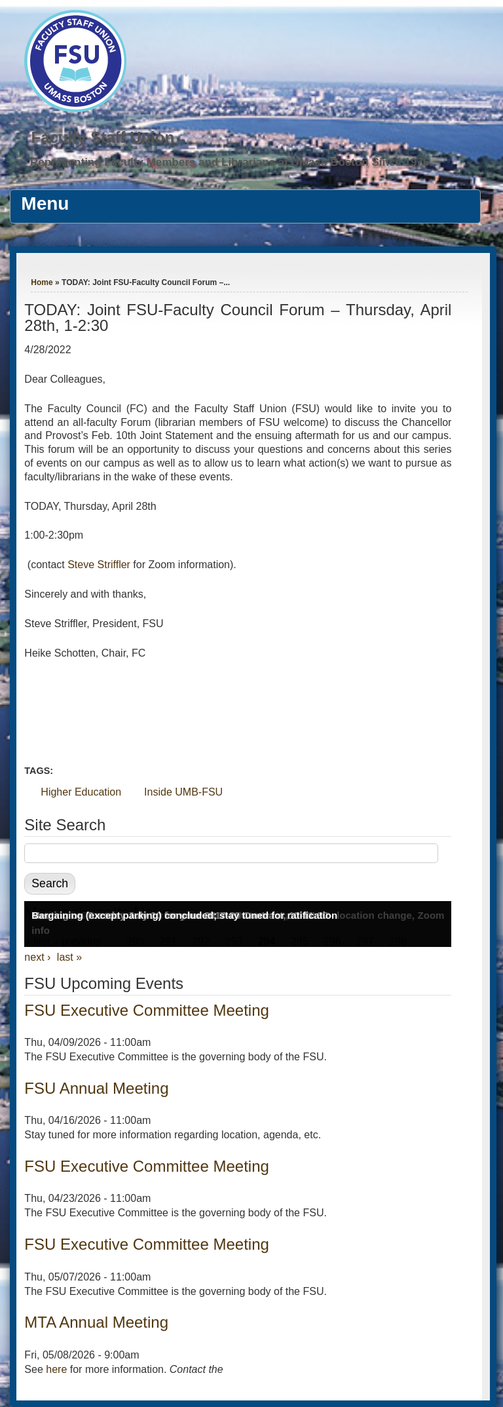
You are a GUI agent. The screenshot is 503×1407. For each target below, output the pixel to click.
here (56, 1369)
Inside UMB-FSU (183, 792)
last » (69, 957)
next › (37, 957)
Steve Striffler (98, 564)
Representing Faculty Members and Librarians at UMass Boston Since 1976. (231, 162)
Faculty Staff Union (102, 137)
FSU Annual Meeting (96, 1088)
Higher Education (81, 792)
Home (41, 282)
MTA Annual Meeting (96, 1322)
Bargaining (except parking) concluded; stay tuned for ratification (184, 915)
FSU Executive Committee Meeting (146, 1010)
